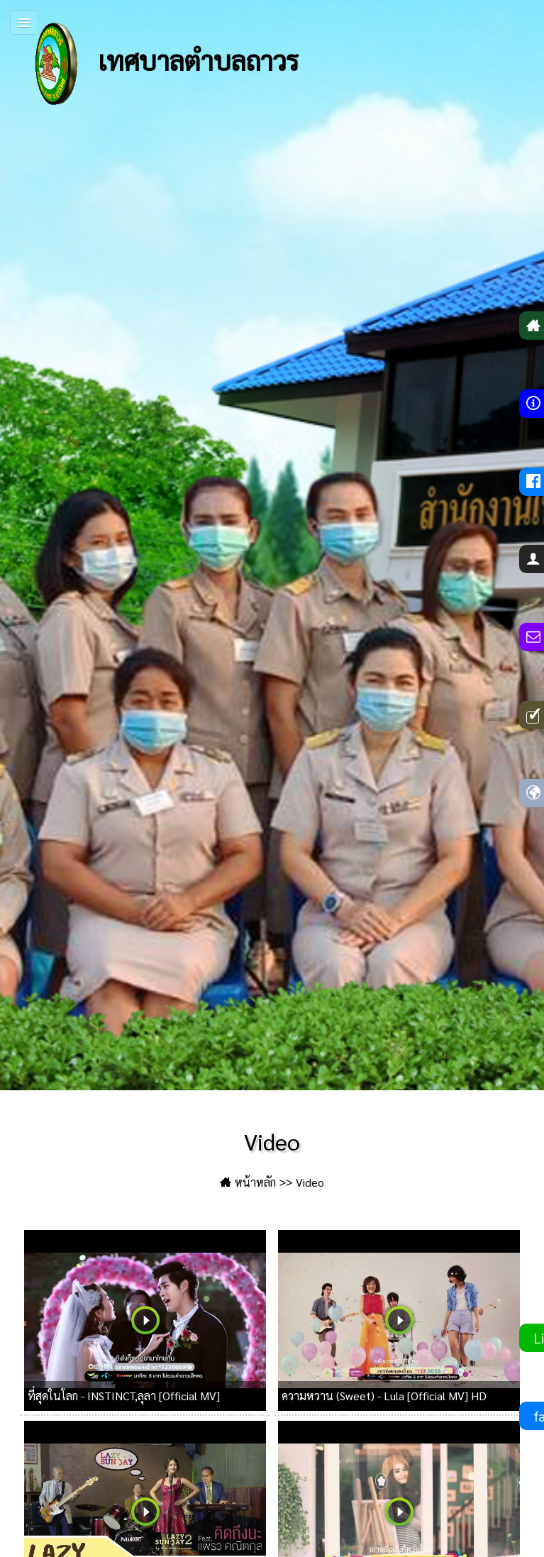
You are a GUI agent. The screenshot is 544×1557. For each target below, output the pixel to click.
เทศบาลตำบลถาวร (152, 63)
